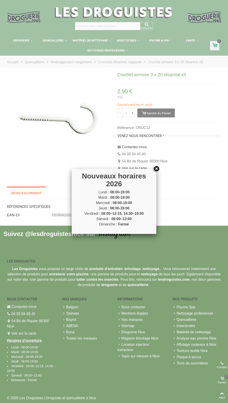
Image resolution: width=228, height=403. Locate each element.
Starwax (70, 313)
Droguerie (21, 40)
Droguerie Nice (131, 332)
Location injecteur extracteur (133, 347)
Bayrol (69, 319)
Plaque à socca (187, 357)
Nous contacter (131, 307)
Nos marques (129, 319)
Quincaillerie (53, 40)
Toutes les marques (79, 338)
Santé (191, 40)
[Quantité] (126, 112)
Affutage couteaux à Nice (194, 344)
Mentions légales (132, 313)
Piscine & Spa (159, 40)
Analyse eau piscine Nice (194, 338)
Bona (68, 332)
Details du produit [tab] (26, 193)
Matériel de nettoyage (90, 40)
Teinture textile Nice (190, 351)
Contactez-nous (134, 147)
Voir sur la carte (134, 168)
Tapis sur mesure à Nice (138, 356)
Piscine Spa (184, 307)
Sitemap (125, 326)
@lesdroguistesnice (54, 233)
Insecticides (127, 40)
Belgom (70, 307)
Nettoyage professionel (106, 50)
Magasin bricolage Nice (137, 338)
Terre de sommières (190, 363)
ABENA (70, 326)
